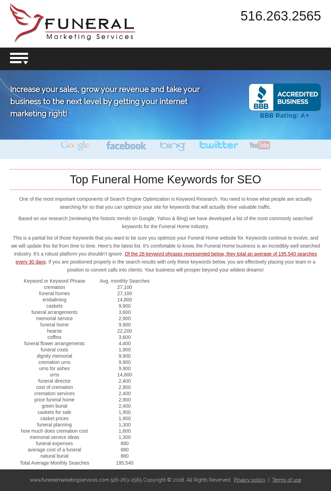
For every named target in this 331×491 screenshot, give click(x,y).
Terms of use (286, 480)
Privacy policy (249, 480)
